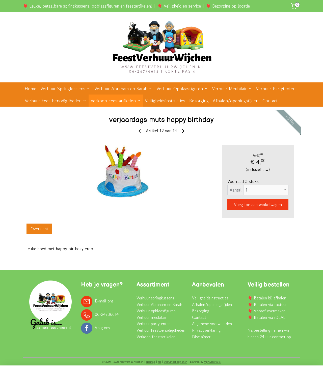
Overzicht (39, 229)
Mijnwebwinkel (212, 362)
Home (30, 88)
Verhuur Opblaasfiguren (182, 88)
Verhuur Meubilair (232, 88)
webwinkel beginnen (175, 362)
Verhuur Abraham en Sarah (123, 88)
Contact (270, 100)
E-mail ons (104, 301)
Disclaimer (201, 337)
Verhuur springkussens (155, 298)
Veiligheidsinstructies (165, 100)
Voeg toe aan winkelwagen (258, 204)
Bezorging (199, 100)
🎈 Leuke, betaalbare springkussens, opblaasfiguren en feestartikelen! (87, 6)
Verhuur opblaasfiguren (156, 311)
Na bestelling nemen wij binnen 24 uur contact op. (270, 333)
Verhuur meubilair (152, 317)
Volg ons (102, 327)
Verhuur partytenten (154, 324)
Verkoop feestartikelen (156, 337)
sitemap (150, 362)
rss (159, 362)
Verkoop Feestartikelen (116, 100)
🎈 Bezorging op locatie (228, 6)
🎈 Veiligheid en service (179, 6)
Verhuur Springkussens (65, 88)
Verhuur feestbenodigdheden (161, 330)
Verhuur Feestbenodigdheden (56, 100)
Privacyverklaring (206, 330)
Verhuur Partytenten (275, 88)
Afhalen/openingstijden (235, 100)
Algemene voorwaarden (212, 324)
